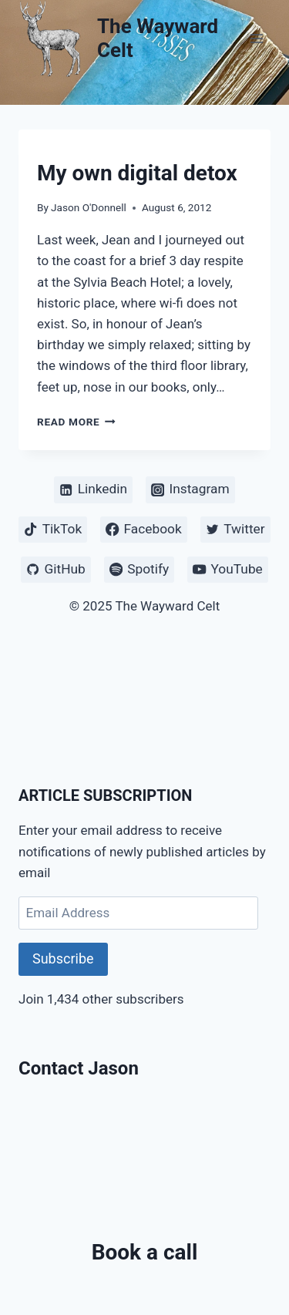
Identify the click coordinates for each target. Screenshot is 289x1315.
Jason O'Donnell (88, 207)
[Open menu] (256, 38)
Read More (76, 421)
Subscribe (63, 958)
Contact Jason (78, 1068)
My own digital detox (137, 173)
